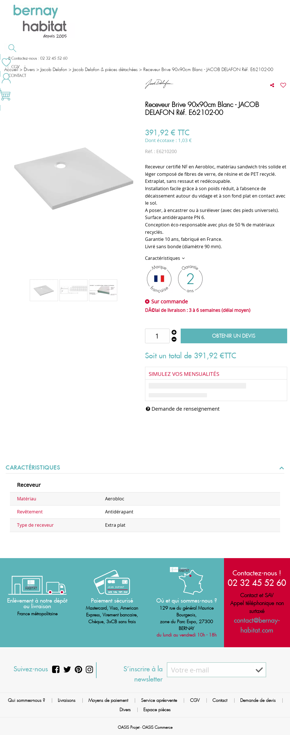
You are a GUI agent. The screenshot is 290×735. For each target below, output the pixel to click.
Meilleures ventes (27, 69)
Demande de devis (164, 57)
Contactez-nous (217, 57)
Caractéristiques (163, 258)
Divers (125, 710)
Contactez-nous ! (257, 573)
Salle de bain (26, 58)
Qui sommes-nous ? (26, 700)
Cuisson (115, 58)
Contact (219, 700)
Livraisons (66, 700)
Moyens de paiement (108, 700)
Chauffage (74, 58)
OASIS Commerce (157, 727)
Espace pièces (156, 710)
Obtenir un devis (233, 336)
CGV (195, 700)
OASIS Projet (128, 727)
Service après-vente (159, 700)
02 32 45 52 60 (257, 582)
